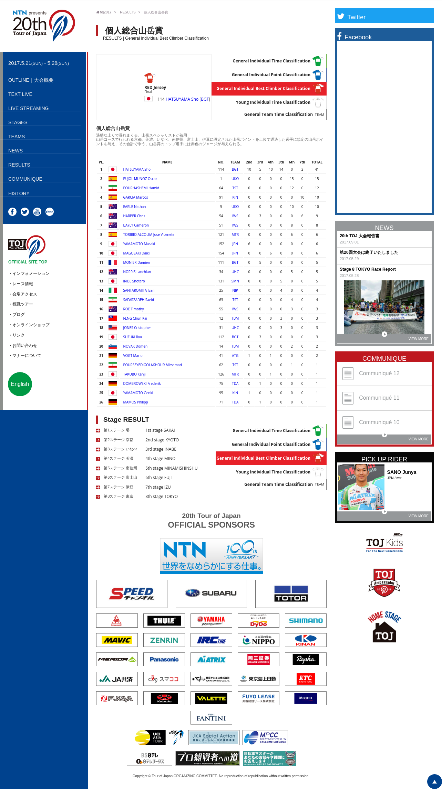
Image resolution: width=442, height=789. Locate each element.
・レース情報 (20, 283)
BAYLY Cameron (136, 225)
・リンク (16, 335)
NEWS (384, 227)
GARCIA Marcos (135, 197)
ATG (235, 355)
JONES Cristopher (137, 327)
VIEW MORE (405, 337)
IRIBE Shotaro (134, 281)
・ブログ (16, 314)
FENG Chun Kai (135, 318)
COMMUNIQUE (384, 358)
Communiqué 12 (370, 373)
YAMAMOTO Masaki (139, 243)
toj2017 (104, 12)
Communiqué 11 (370, 398)
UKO (235, 178)
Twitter (351, 17)
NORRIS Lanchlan (137, 271)
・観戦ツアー (20, 304)
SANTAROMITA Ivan (139, 290)
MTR (235, 234)
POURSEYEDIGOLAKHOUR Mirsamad (152, 364)
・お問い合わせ (22, 345)
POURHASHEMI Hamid (141, 188)
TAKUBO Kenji (134, 374)
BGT (205, 99)
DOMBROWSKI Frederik (142, 383)
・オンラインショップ (29, 324)
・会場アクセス (22, 294)
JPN (235, 243)
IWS (235, 215)
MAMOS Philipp (135, 402)
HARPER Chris (134, 215)
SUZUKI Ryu (132, 336)
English (20, 384)
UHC (235, 271)
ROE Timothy (133, 309)
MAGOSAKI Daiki (136, 253)
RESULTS (127, 12)
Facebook (354, 37)
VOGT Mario (133, 355)
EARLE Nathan (134, 206)
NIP (235, 290)
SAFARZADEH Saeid (138, 299)
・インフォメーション (29, 273)
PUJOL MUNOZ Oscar (140, 178)
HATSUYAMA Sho (182, 99)
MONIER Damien (136, 262)
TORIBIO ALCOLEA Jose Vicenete (149, 234)
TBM (235, 318)
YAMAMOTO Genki (138, 392)
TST (235, 188)
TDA (235, 383)
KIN (235, 197)
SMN (235, 281)
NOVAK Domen (135, 346)
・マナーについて (24, 355)
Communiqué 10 (370, 422)
